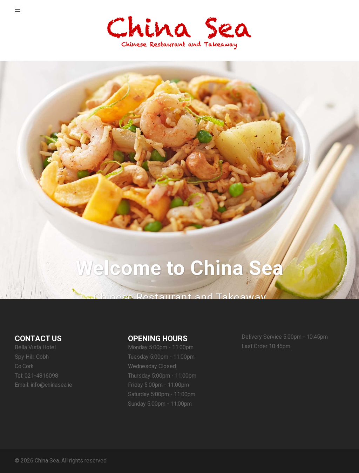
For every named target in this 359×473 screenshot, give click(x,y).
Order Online (180, 213)
